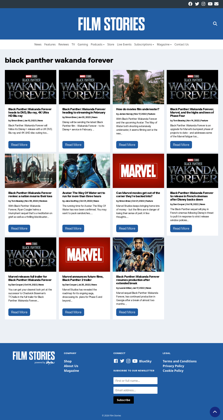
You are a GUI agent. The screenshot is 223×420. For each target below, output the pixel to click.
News (37, 44)
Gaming (83, 44)
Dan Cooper (179, 204)
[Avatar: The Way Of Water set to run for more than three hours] (84, 171)
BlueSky (145, 361)
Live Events (124, 44)
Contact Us (181, 44)
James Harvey (126, 114)
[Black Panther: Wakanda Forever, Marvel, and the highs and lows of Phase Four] (192, 87)
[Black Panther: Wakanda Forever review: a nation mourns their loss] (30, 171)
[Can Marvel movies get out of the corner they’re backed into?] (138, 171)
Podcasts (96, 44)
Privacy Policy (173, 366)
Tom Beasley (179, 120)
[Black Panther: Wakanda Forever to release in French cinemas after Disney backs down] (192, 171)
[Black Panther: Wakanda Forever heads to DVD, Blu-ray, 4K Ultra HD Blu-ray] (30, 87)
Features (50, 44)
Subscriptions (143, 44)
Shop (68, 361)
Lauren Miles (125, 288)
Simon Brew (17, 120)
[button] (215, 24)
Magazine (163, 44)
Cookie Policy (173, 370)
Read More (19, 145)
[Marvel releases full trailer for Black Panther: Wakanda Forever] (30, 254)
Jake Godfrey (71, 201)
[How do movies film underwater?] (138, 87)
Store (110, 44)
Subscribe (123, 400)
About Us (71, 366)
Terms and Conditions (180, 361)
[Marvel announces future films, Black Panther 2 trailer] (84, 254)
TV (73, 44)
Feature (151, 114)
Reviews (63, 44)
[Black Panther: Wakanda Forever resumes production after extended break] (138, 254)
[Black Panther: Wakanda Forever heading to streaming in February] (84, 87)
